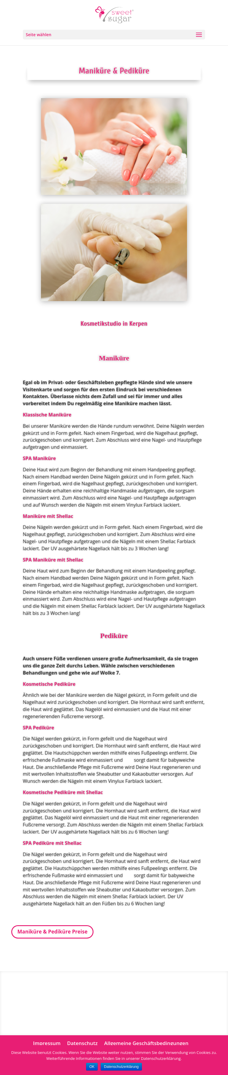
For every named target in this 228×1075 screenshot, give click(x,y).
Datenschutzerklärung (121, 1067)
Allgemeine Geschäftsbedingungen (146, 1043)
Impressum (47, 1043)
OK (91, 1067)
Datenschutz (82, 1043)
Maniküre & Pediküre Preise (52, 931)
